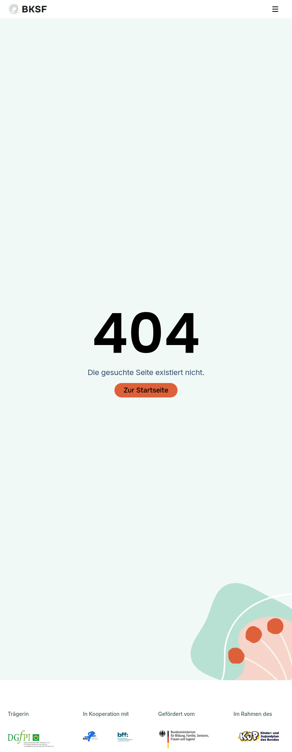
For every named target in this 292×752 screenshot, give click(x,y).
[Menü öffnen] (275, 9)
